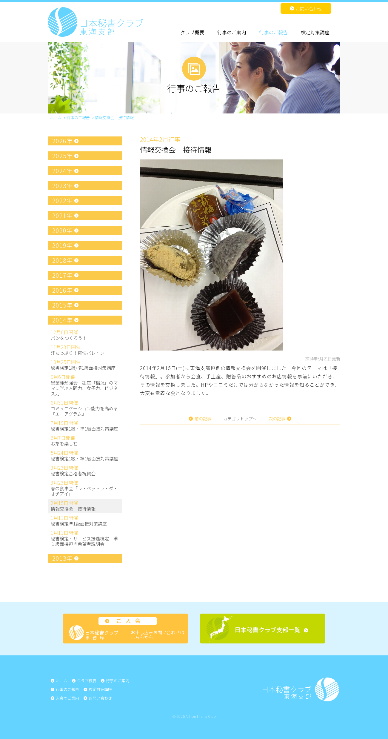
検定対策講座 (315, 32)
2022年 (62, 200)
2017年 (62, 275)
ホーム (61, 680)
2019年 (62, 245)
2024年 (62, 170)
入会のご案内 (67, 698)
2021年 (62, 215)
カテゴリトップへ (240, 419)
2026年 (62, 140)
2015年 (62, 305)
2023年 (62, 185)
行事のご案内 (231, 32)
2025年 (62, 155)
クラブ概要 (192, 32)
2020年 (62, 230)
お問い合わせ (308, 8)
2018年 (62, 260)
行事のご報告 (273, 32)
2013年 (62, 558)
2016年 (62, 290)
